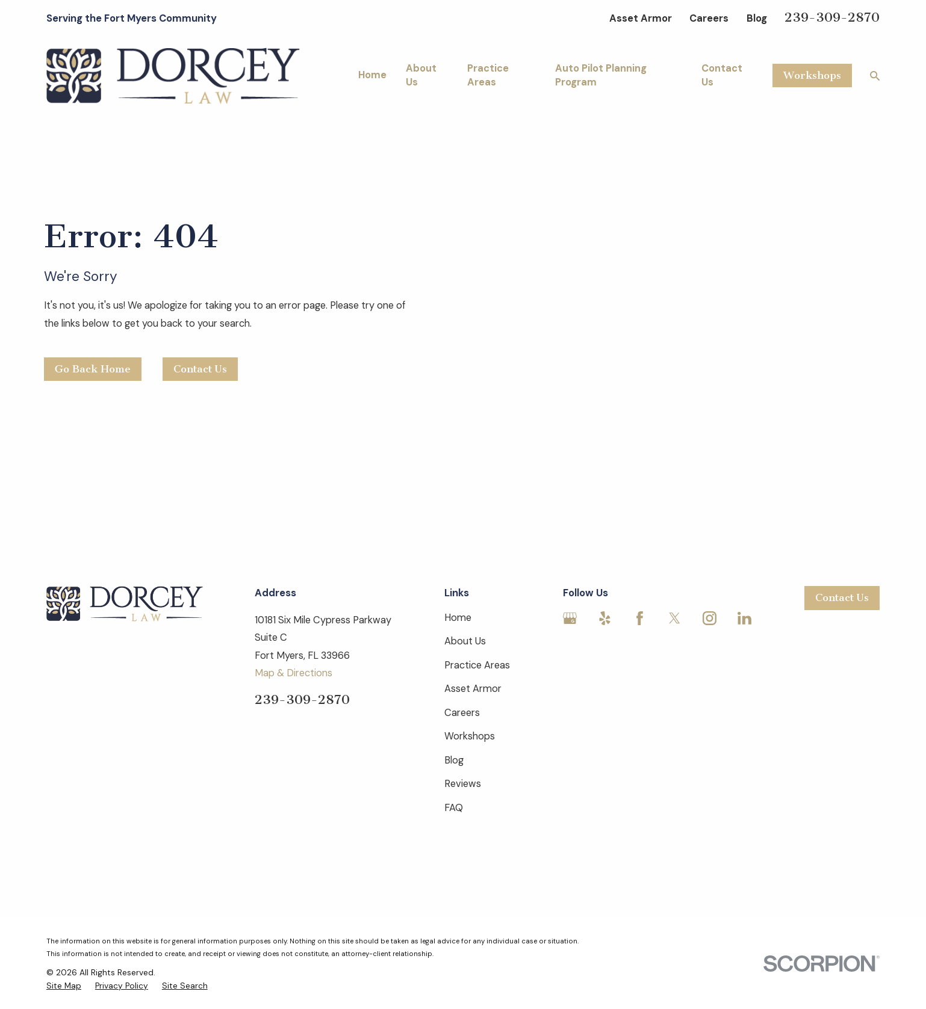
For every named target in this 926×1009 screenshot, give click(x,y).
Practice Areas (477, 665)
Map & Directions (293, 673)
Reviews (462, 783)
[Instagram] (709, 618)
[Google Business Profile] (570, 618)
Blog (757, 18)
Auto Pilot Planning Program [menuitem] (601, 75)
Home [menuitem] (372, 75)
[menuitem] (63, 986)
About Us (465, 641)
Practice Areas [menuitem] (488, 75)
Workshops (812, 75)
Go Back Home (93, 369)
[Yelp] (605, 618)
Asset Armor (640, 18)
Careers (709, 18)
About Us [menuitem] (421, 75)
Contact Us (200, 369)
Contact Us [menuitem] (721, 75)
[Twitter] (675, 618)
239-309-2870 (832, 17)
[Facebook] (640, 618)
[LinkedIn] (744, 618)
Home (457, 617)
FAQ (453, 807)
